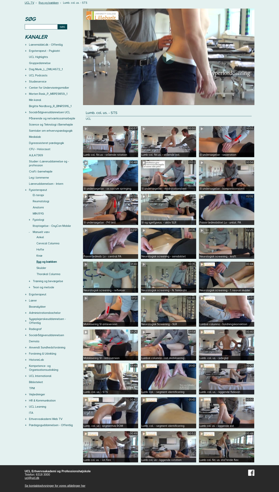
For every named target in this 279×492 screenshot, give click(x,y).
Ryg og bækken (49, 2)
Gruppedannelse (40, 63)
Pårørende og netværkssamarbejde (52, 118)
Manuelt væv (41, 232)
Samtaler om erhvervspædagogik (51, 131)
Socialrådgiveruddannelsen (46, 335)
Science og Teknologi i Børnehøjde (51, 124)
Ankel (40, 237)
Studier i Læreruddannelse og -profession (49, 163)
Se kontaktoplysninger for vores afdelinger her (55, 485)
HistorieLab (36, 360)
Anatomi (38, 207)
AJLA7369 (36, 155)
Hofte (40, 249)
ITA (31, 413)
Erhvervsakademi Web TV (46, 419)
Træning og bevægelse (48, 281)
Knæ (39, 256)
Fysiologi (38, 220)
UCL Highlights (38, 57)
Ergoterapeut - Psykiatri (44, 51)
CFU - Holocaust (39, 149)
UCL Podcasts (38, 75)
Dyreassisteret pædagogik (46, 143)
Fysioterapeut (38, 190)
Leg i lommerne (39, 178)
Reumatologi (41, 201)
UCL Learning (37, 407)
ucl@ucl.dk (32, 478)
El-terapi (38, 195)
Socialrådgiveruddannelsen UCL (49, 112)
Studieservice (38, 81)
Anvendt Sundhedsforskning (47, 347)
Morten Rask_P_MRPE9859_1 (48, 94)
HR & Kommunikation (42, 400)
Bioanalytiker (37, 307)
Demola (34, 341)
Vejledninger (37, 394)
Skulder (41, 268)
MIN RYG (38, 213)
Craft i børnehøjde (40, 171)
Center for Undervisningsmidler (49, 88)
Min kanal (35, 100)
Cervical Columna (47, 243)
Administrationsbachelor (45, 313)
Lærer (33, 300)
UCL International (40, 376)
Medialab (35, 137)
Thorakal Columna (48, 274)
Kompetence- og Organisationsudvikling (43, 368)
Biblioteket (36, 382)
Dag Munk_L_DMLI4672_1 (46, 69)
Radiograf (35, 329)
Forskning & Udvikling (42, 353)
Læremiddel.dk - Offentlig (46, 45)
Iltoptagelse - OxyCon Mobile (52, 226)
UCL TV (29, 2)
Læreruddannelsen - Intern (46, 184)
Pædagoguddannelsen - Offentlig (51, 425)
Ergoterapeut (37, 294)
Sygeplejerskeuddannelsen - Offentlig (47, 321)
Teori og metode (43, 287)
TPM (32, 388)
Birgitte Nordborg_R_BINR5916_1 (50, 106)
